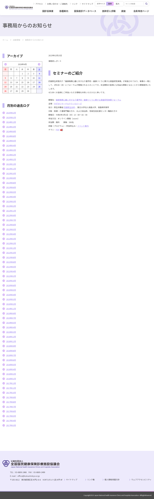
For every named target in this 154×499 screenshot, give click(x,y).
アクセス (39, 3)
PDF (59, 129)
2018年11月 (11, 341)
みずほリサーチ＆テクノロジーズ (68, 103)
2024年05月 (11, 140)
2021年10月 (11, 252)
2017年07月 (11, 406)
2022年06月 (11, 224)
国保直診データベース (85, 11)
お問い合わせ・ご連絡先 (57, 3)
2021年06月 (11, 262)
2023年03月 (11, 201)
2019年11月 (11, 308)
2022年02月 (11, 243)
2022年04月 (11, 234)
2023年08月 (11, 182)
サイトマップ (87, 3)
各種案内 (63, 11)
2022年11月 (11, 210)
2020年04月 (11, 294)
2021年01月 (11, 276)
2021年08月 (11, 257)
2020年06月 (11, 285)
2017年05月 (11, 416)
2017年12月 (11, 383)
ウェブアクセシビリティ (141, 479)
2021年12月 (11, 248)
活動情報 (16, 40)
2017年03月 (11, 425)
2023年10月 (11, 173)
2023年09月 (11, 178)
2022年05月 (11, 229)
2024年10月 (11, 126)
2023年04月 (11, 196)
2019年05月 (11, 322)
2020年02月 (11, 304)
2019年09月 (11, 313)
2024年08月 (11, 136)
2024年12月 (11, 122)
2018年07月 (11, 355)
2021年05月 (11, 266)
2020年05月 (11, 290)
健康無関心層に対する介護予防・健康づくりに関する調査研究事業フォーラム (88, 100)
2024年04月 (11, 145)
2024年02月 (11, 154)
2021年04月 (11, 271)
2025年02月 (11, 112)
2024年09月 (11, 131)
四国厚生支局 (69, 107)
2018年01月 (11, 378)
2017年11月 (11, 388)
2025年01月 (11, 117)
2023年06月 (11, 187)
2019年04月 (11, 327)
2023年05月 (11, 192)
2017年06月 (11, 411)
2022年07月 (11, 220)
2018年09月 (11, 346)
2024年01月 (11, 159)
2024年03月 (11, 150)
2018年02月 (11, 374)
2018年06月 (11, 360)
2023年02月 (11, 206)
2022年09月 (11, 215)
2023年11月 (11, 168)
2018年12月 (11, 336)
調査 (123, 11)
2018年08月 (11, 350)
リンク (74, 3)
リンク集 (91, 479)
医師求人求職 (109, 11)
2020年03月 (11, 299)
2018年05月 (11, 364)
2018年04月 (11, 369)
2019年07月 (11, 318)
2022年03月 (11, 238)
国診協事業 (47, 11)
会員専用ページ (141, 11)
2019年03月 (11, 332)
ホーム (5, 40)
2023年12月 (11, 164)
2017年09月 (11, 397)
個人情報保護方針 (112, 479)
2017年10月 (11, 392)
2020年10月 (11, 280)
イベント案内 (83, 126)
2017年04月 (11, 420)
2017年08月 (11, 402)
